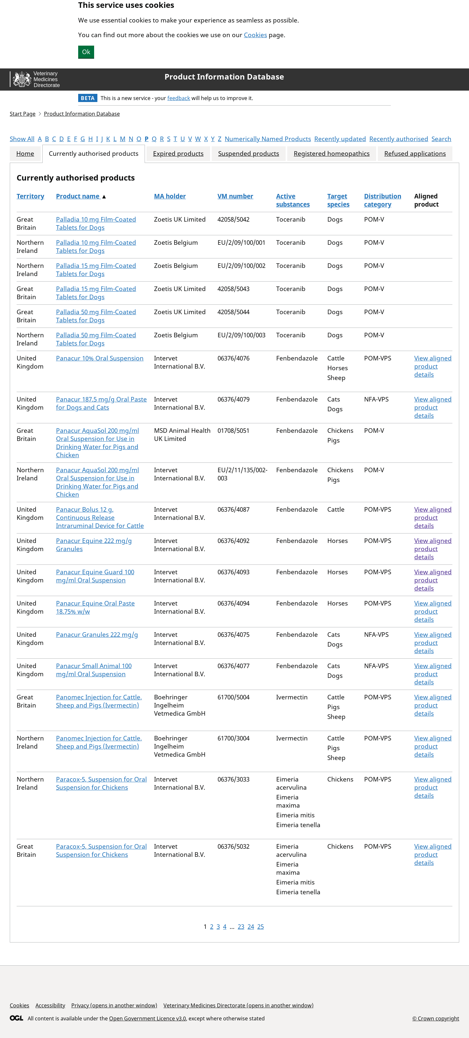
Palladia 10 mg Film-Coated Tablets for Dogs (96, 223)
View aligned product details (433, 366)
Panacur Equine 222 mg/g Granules (94, 544)
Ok (86, 52)
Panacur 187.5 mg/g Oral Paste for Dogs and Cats (101, 403)
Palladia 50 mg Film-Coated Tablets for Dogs (96, 316)
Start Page (23, 113)
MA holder (170, 196)
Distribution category (382, 200)
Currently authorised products (93, 154)
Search (441, 139)
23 (241, 926)
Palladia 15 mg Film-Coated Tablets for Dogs (96, 269)
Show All (22, 139)
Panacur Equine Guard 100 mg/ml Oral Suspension (95, 576)
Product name (78, 196)
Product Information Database (224, 76)
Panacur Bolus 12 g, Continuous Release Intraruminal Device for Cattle (100, 517)
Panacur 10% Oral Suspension (100, 358)
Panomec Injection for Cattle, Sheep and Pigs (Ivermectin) (99, 701)
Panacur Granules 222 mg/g (97, 634)
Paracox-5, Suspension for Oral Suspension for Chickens (101, 783)
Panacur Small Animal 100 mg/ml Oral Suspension (94, 670)
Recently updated (340, 139)
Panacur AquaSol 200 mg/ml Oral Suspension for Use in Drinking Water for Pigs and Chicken (97, 442)
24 (251, 926)
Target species (338, 200)
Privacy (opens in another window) (114, 1005)
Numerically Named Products (268, 139)
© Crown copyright (435, 1018)
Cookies (255, 35)
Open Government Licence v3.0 (147, 1018)
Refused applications (415, 154)
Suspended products (248, 154)
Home (25, 154)
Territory (30, 196)
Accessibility (50, 1005)
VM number (235, 196)
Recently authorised (398, 139)
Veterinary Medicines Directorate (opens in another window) (238, 1005)
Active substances (293, 200)
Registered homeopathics (332, 154)
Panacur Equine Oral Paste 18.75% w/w (95, 607)
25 (260, 926)
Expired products (178, 154)
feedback (178, 98)
